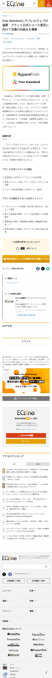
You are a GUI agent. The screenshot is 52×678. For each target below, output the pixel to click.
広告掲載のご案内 (38, 581)
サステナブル (30, 38)
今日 (14, 464)
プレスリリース (12, 283)
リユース (5, 38)
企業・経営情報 (7, 42)
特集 (33, 601)
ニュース (7, 591)
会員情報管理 (14, 671)
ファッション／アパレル (17, 38)
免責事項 (13, 674)
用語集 (6, 621)
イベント (7, 611)
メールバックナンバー (26, 429)
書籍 (33, 611)
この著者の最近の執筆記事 (25, 315)
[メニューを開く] (3, 3)
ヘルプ (12, 664)
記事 (33, 591)
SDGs (38, 38)
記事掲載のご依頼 (13, 581)
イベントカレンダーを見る (25, 398)
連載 (5, 601)
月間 (37, 464)
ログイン (25, 441)
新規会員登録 (25, 435)
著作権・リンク (15, 668)
